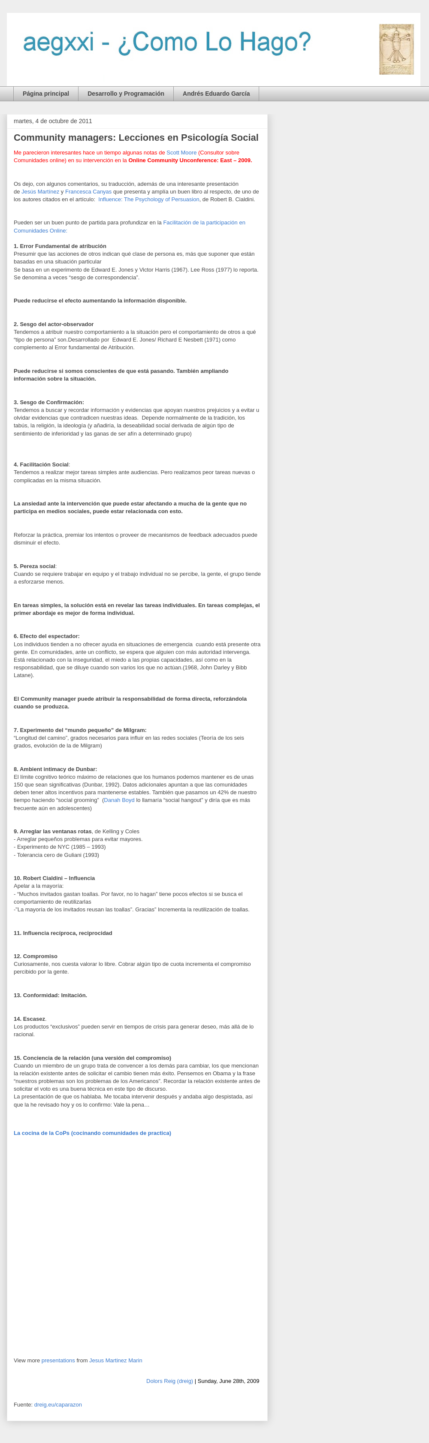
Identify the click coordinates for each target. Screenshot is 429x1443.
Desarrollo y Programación (126, 93)
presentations (58, 1360)
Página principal (46, 93)
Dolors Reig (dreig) (169, 1381)
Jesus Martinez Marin (115, 1360)
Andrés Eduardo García (216, 93)
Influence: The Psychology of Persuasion (148, 199)
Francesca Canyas (88, 191)
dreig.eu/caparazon (58, 1404)
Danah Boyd (119, 800)
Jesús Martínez (41, 191)
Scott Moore (181, 152)
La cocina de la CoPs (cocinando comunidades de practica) (92, 1133)
